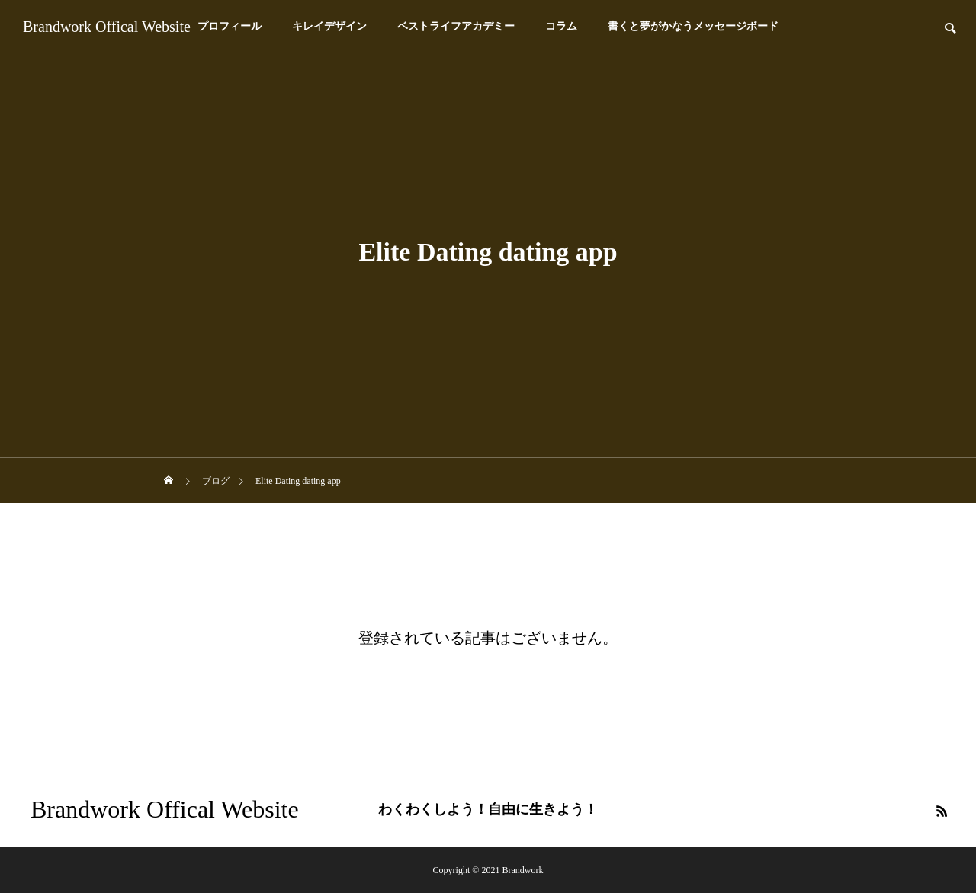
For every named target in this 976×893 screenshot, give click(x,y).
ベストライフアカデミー (456, 26)
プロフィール (229, 26)
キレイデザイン (329, 26)
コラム (561, 26)
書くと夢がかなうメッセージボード (693, 26)
